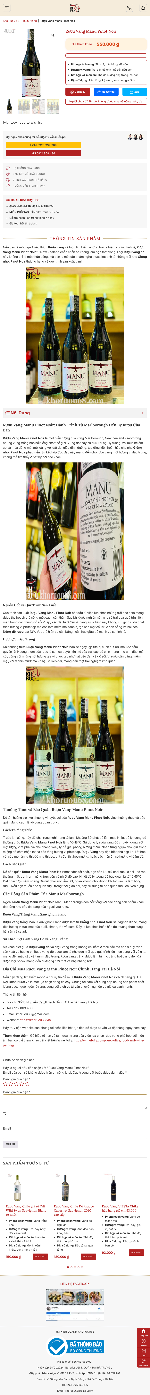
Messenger (106, 92)
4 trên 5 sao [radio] (21, 1075)
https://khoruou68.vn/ (35, 1012)
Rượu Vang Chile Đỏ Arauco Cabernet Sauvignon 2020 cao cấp (74, 1202)
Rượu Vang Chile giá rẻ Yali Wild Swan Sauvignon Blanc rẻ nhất (26, 1202)
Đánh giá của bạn (16, 1070)
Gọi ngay (77, 92)
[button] (68, 1259)
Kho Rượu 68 (11, 20)
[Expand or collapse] (142, 404)
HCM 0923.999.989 (40, 145)
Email (7, 1120)
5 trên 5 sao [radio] (27, 1075)
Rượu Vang (30, 20)
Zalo (134, 92)
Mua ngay (40, 1248)
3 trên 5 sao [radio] (16, 1075)
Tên (5, 1105)
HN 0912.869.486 (110, 145)
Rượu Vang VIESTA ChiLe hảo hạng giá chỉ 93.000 (120, 1200)
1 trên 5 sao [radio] (5, 1075)
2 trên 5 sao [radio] (10, 1075)
